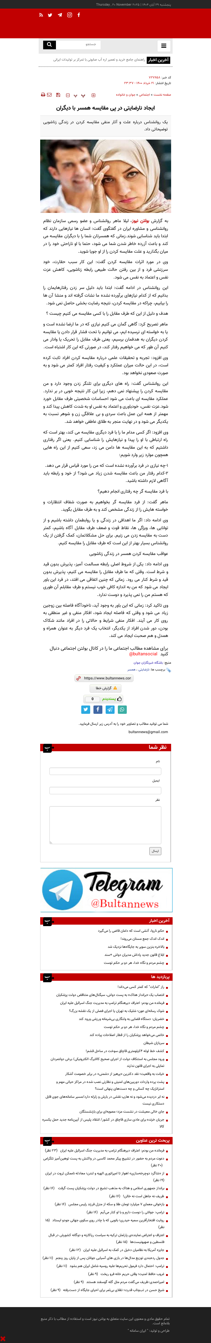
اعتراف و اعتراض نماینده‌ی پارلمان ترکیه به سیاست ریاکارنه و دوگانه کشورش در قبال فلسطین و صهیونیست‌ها (106, 1239)
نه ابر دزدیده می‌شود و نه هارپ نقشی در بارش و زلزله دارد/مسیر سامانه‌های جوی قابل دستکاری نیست (105, 1100)
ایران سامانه (138, 1330)
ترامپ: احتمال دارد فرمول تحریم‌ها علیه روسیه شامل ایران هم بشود (110, 1266)
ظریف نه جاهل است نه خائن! (136, 1196)
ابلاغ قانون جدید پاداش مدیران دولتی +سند (134, 955)
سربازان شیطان (153, 1043)
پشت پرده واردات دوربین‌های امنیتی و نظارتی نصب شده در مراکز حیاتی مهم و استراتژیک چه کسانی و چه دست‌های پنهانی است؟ (110, 1085)
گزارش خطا (106, 688)
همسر (131, 669)
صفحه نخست (162, 94)
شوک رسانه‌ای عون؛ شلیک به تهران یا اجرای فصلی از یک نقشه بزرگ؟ (116, 1011)
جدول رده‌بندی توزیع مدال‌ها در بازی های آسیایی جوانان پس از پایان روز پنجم (103, 1258)
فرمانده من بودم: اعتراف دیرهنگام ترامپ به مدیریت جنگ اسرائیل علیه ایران (112, 1003)
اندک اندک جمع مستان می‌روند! (142, 939)
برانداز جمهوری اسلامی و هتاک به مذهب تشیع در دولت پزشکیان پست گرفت (103, 1188)
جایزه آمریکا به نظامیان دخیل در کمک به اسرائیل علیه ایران (116, 1250)
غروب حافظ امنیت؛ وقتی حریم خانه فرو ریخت (126, 1274)
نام (158, 761)
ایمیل (156, 780)
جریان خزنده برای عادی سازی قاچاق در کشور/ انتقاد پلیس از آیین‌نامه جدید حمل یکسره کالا (103, 1123)
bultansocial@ (143, 654)
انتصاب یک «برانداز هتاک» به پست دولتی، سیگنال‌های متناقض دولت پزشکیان (110, 995)
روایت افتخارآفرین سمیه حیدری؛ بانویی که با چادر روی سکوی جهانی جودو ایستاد (104, 1224)
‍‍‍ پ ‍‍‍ (79, 95)
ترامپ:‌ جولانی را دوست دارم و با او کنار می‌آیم (125, 1212)
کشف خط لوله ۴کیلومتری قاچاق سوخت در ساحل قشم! (125, 1051)
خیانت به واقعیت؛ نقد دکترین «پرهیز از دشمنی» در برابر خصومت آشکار (114, 1074)
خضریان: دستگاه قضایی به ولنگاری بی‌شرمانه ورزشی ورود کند (121, 1019)
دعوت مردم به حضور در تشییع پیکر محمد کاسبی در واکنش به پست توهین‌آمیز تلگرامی (103, 1162)
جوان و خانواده (125, 94)
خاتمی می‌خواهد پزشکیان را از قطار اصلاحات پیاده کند (127, 1035)
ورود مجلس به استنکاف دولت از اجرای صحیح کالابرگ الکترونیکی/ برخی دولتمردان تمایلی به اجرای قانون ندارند (107, 1062)
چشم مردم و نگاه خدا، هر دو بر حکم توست (134, 963)
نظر (157, 800)
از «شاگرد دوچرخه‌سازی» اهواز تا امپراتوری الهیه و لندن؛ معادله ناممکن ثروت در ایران (103, 1177)
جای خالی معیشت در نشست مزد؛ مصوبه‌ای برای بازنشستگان (121, 1111)
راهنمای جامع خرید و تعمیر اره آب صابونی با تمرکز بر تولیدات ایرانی (99, 59)
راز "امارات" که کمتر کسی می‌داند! (141, 987)
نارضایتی (143, 669)
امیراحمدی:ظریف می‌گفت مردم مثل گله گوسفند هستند (119, 1282)
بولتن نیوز (140, 221)
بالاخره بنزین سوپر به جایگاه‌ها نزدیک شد (136, 947)
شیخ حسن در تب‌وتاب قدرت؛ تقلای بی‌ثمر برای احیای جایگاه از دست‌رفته (107, 1290)
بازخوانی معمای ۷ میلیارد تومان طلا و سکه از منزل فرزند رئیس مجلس (109, 1204)
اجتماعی (144, 94)
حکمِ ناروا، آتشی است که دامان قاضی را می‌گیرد (131, 931)
